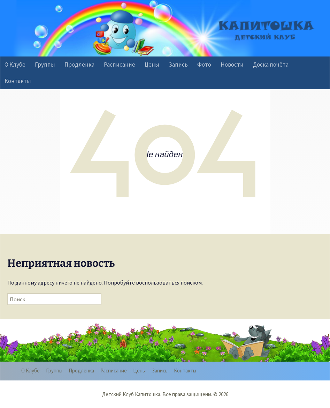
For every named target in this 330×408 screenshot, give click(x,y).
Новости (232, 64)
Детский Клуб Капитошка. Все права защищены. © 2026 (165, 394)
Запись (178, 64)
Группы (45, 64)
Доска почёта (271, 64)
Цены (152, 64)
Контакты (18, 81)
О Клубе (15, 64)
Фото (204, 64)
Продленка (79, 64)
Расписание (119, 64)
